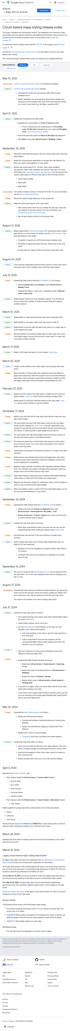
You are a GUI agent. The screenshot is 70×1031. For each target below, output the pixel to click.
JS (41, 281)
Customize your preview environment (31, 213)
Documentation (38, 19)
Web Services (29, 990)
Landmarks (26, 737)
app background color (42, 572)
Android (6, 9)
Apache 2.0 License (39, 941)
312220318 (11, 915)
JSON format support (37, 231)
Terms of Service (53, 990)
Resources (25, 22)
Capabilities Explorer (9, 983)
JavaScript (46, 65)
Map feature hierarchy (32, 712)
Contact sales (60, 10)
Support (50, 986)
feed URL (39, 45)
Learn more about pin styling (37, 132)
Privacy (11, 1025)
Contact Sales (52, 983)
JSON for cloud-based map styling (26, 84)
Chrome (5, 1006)
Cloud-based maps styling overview (24, 52)
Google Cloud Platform (10, 1013)
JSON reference (56, 233)
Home (4, 19)
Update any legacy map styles (13, 892)
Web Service (11, 68)
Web (26, 986)
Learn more (53, 352)
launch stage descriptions (29, 194)
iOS (34, 65)
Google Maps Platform (24, 19)
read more (59, 530)
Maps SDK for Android (16, 12)
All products (6, 1016)
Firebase (5, 1010)
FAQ (4, 980)
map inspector (29, 627)
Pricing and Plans (53, 980)
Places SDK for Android (10, 986)
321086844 (24, 824)
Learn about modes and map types (38, 172)
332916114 (11, 921)
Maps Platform (22, 2)
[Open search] (65, 2)
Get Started (44, 10)
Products (11, 19)
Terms (5, 1025)
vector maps (38, 426)
